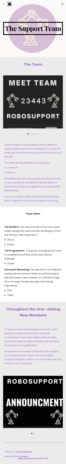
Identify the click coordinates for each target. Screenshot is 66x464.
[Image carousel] (33, 105)
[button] (3, 4)
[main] (33, 28)
